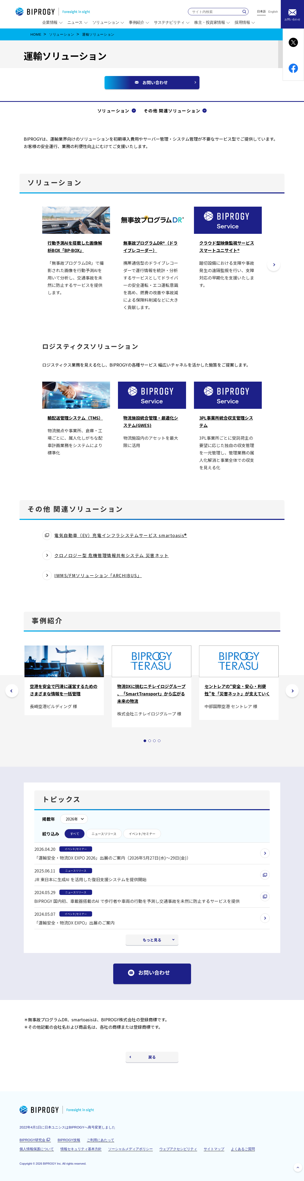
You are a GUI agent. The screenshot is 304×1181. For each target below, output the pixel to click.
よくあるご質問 (243, 1149)
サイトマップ (214, 1149)
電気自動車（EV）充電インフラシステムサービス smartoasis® (120, 536)
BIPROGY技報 (69, 1140)
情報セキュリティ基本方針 (81, 1149)
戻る (152, 1057)
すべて (74, 833)
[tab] (145, 740)
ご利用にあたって (100, 1140)
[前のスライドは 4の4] (11, 690)
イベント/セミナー (142, 833)
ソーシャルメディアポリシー (130, 1149)
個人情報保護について (37, 1149)
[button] (273, 264)
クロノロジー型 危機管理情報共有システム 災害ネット (111, 555)
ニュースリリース (104, 833)
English (273, 11)
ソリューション (61, 34)
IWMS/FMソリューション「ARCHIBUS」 (98, 575)
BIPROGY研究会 (35, 1140)
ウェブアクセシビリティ (178, 1149)
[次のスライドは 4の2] (292, 690)
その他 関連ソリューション (172, 110)
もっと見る (152, 939)
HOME (35, 34)
